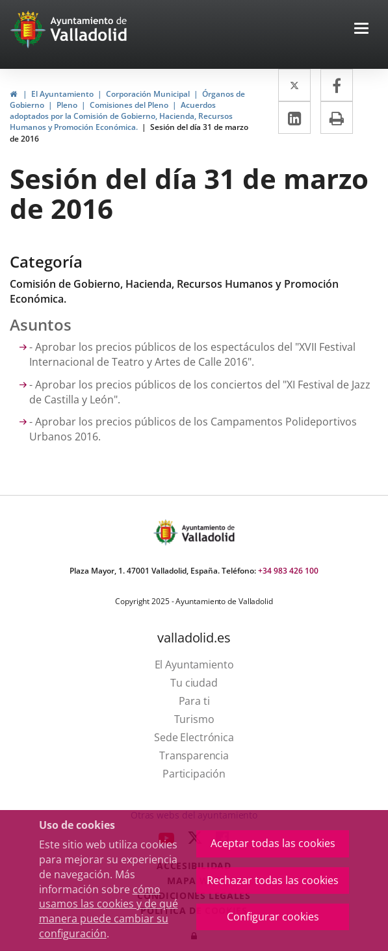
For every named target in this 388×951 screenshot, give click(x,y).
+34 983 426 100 (288, 570)
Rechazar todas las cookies (273, 880)
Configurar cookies (273, 916)
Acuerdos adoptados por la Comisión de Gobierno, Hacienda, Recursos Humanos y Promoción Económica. (121, 116)
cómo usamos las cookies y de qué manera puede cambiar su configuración (108, 911)
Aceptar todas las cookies (273, 843)
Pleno (67, 104)
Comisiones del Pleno (129, 104)
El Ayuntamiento (62, 93)
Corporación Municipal (148, 93)
